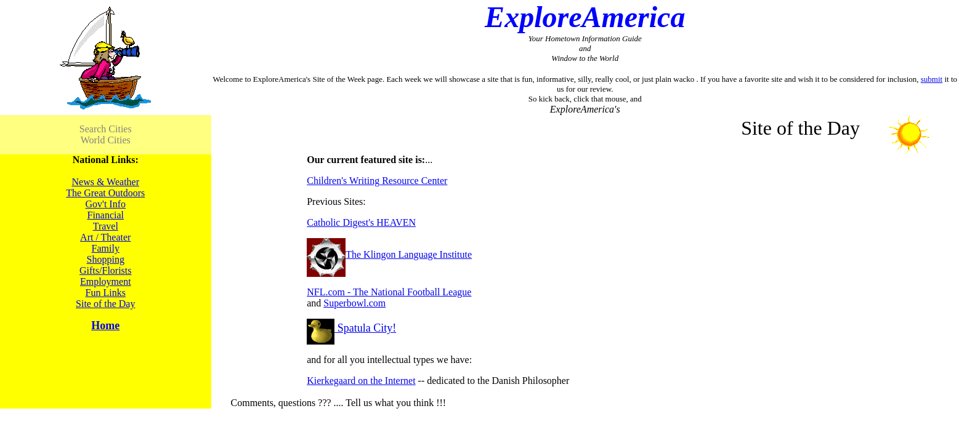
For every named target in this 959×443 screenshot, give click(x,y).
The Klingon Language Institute (389, 254)
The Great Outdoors (105, 193)
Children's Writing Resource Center (377, 180)
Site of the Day (105, 303)
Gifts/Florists (105, 270)
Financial (105, 215)
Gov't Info (105, 204)
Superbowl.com (354, 303)
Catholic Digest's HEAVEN (361, 222)
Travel (105, 226)
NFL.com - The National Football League (389, 292)
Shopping (105, 259)
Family (105, 248)
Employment (105, 281)
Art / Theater (105, 237)
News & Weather (106, 182)
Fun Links (106, 292)
